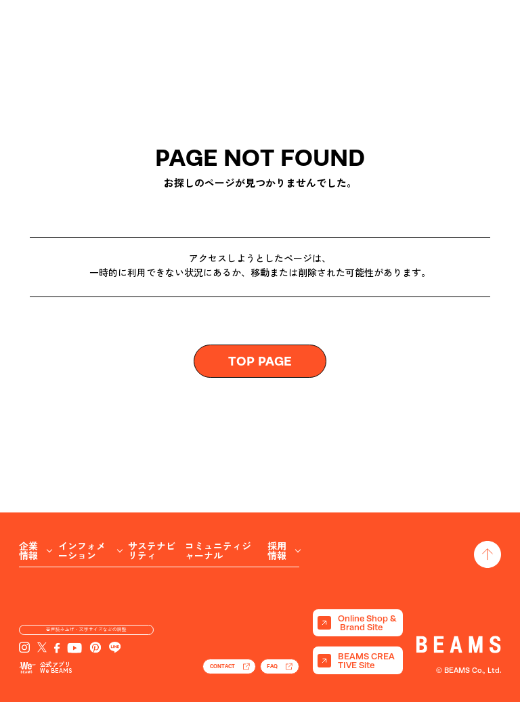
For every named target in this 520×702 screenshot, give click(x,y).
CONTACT (186, 662)
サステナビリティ (151, 504)
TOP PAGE (260, 360)
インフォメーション (82, 504)
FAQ (264, 662)
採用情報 (276, 504)
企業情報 (28, 504)
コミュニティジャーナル (218, 504)
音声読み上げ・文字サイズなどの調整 (86, 620)
